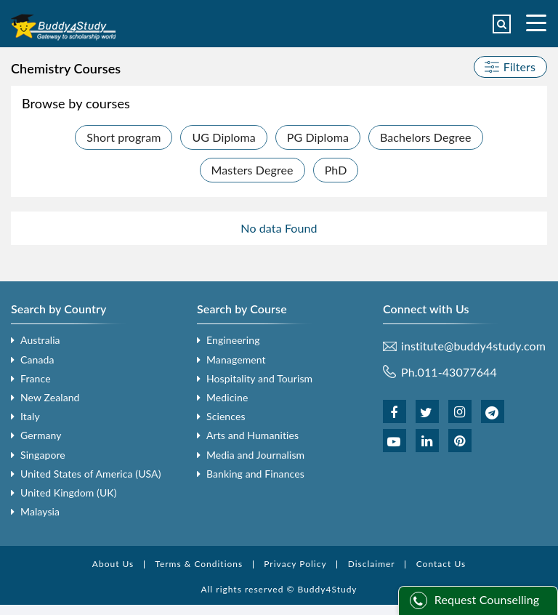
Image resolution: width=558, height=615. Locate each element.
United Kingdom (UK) (68, 492)
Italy (30, 416)
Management (236, 359)
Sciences (226, 416)
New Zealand (50, 397)
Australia (40, 340)
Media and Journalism (255, 455)
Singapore (42, 455)
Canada (37, 359)
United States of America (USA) (90, 473)
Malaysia (40, 511)
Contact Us (441, 563)
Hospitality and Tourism (259, 378)
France (35, 378)
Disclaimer (371, 563)
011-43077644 (457, 372)
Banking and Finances (255, 473)
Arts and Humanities (252, 435)
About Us (113, 563)
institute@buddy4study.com (473, 346)
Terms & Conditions (199, 563)
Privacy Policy (295, 563)
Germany (41, 435)
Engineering (233, 340)
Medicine (227, 397)
